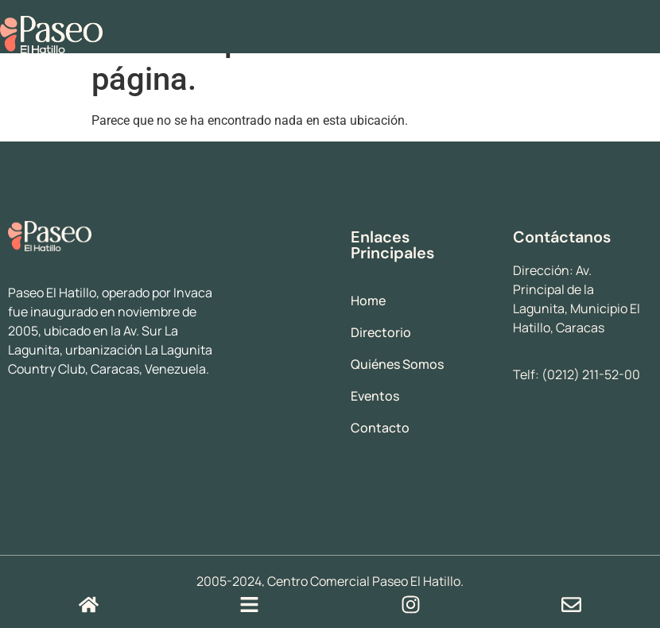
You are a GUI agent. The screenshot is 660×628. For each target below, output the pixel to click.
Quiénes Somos (397, 364)
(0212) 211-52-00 (591, 374)
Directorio (381, 332)
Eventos (375, 396)
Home (368, 300)
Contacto (380, 427)
